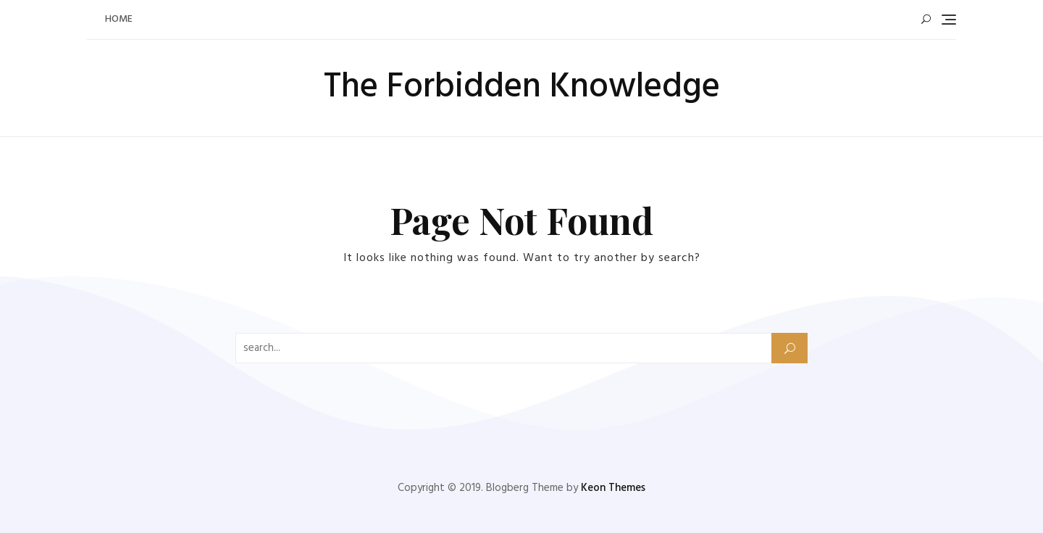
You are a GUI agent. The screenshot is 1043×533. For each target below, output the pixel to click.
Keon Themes (613, 488)
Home (119, 19)
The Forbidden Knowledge (522, 87)
